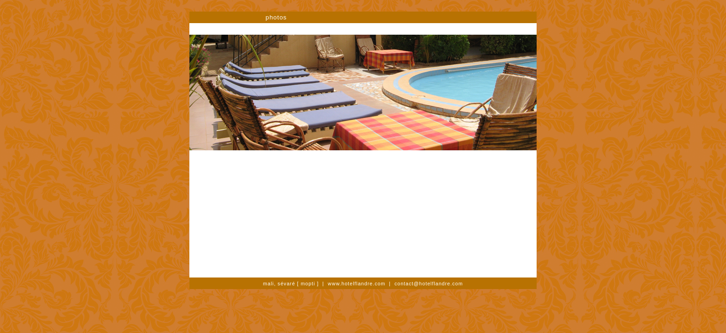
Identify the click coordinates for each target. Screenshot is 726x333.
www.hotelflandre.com (356, 283)
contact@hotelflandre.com (428, 283)
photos (276, 17)
